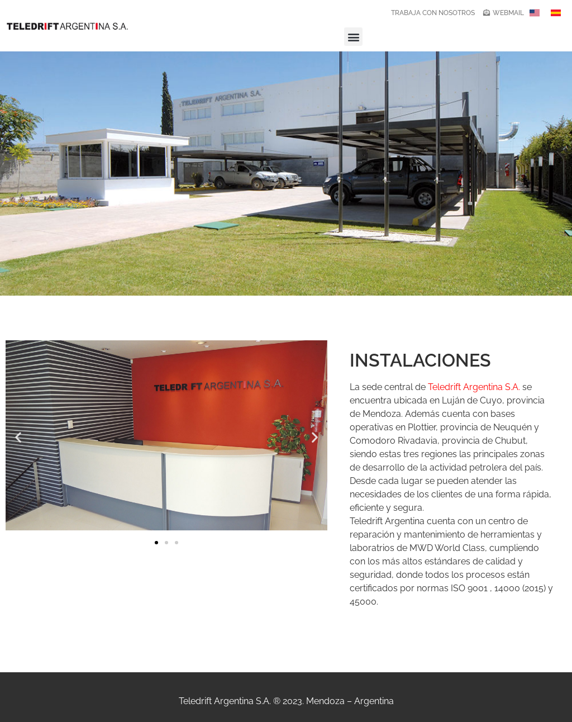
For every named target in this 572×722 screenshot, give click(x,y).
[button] (353, 36)
